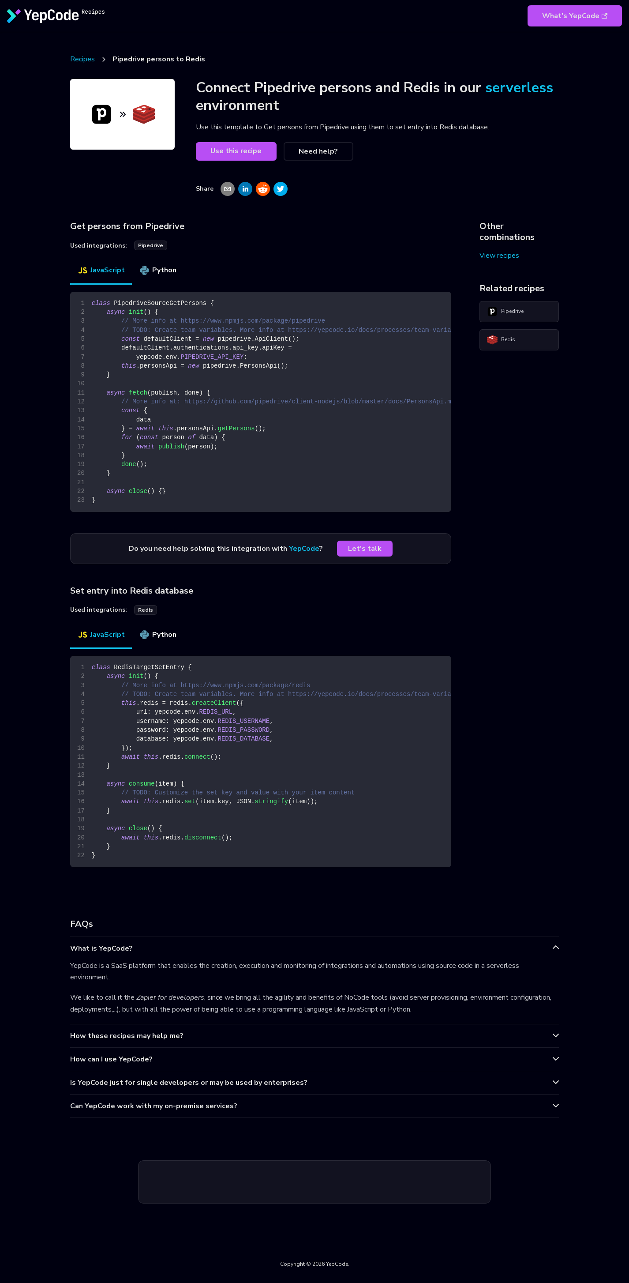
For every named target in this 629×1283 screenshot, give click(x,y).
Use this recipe (236, 151)
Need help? (318, 151)
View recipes (499, 255)
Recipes (82, 59)
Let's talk (365, 548)
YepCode (304, 548)
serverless (519, 87)
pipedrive (150, 245)
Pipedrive (505, 311)
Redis (501, 340)
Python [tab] (157, 270)
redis (145, 609)
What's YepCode (574, 16)
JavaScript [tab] (101, 270)
